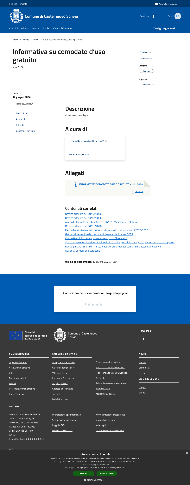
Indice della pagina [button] (24, 103)
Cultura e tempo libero (63, 367)
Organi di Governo (18, 362)
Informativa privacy (105, 420)
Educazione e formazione (108, 362)
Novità (26, 39)
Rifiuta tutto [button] (107, 473)
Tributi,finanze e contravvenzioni (112, 372)
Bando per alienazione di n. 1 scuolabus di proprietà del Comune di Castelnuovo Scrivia (113, 246)
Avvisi (36, 39)
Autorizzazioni (103, 388)
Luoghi (142, 387)
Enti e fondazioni (17, 378)
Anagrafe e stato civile (63, 362)
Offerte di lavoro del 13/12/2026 (83, 218)
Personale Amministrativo (22, 388)
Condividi (146, 52)
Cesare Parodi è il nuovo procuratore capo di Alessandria (96, 238)
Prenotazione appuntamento (66, 414)
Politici (12, 383)
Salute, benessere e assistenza (111, 383)
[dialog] (95, 467)
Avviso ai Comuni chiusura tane (82, 251)
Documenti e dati (17, 394)
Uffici (11, 373)
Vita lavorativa (59, 373)
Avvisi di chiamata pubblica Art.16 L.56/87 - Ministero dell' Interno (101, 222)
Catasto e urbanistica (62, 388)
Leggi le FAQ (58, 425)
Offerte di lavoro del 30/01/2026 (83, 226)
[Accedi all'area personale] (166, 3)
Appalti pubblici (60, 383)
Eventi (142, 392)
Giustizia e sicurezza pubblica (110, 367)
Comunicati (144, 367)
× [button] (187, 453)
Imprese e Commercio (63, 378)
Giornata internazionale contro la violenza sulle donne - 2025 (99, 234)
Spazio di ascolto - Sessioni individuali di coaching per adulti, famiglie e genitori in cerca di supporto (120, 242)
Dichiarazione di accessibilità (110, 430)
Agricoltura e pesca (105, 394)
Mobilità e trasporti (61, 399)
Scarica (136, 191)
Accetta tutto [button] (83, 473)
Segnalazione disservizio (64, 420)
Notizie (142, 362)
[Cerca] (177, 16)
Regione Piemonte (18, 4)
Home (15, 39)
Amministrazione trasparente (110, 414)
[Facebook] (151, 16)
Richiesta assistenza (62, 430)
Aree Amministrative (19, 367)
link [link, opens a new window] (123, 467)
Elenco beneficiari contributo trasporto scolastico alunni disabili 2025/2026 (106, 230)
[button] (95, 480)
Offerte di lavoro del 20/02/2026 (83, 214)
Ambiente (100, 378)
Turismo (56, 394)
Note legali (101, 425)
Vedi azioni (146, 58)
